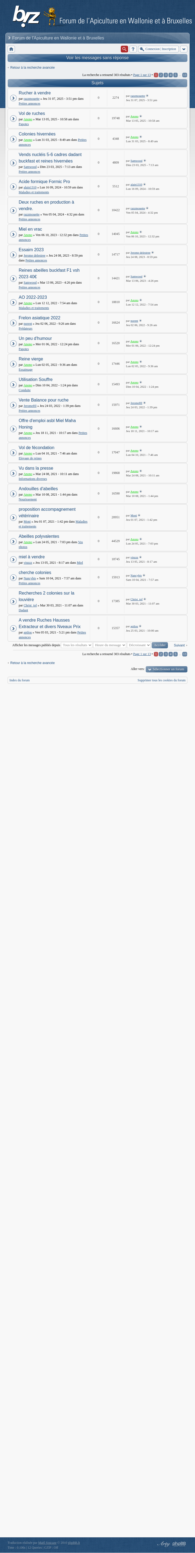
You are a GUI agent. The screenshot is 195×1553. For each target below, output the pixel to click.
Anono (28, 119)
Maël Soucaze (47, 1543)
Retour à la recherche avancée (32, 67)
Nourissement (28, 499)
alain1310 (30, 187)
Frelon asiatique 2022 (39, 318)
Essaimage (25, 369)
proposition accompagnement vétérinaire (47, 512)
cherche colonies (35, 572)
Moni (27, 521)
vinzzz (28, 563)
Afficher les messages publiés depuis (52, 645)
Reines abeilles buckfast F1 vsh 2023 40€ (49, 273)
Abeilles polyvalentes (39, 536)
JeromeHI (30, 406)
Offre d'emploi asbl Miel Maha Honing (47, 423)
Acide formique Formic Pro (44, 181)
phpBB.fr (74, 1543)
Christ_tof (30, 605)
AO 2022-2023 (33, 297)
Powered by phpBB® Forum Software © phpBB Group (179, 1544)
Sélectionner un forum (168, 669)
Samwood (30, 167)
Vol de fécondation (36, 447)
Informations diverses (33, 479)
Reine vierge (31, 359)
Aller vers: (138, 669)
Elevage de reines (30, 458)
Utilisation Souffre (36, 379)
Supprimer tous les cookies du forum (162, 680)
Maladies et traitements (34, 192)
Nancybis (30, 578)
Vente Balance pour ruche (44, 400)
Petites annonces (29, 103)
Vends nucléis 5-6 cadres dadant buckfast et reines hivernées (50, 157)
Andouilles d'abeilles (38, 488)
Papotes (24, 124)
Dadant (23, 610)
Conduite (25, 390)
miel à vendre (32, 557)
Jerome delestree (34, 255)
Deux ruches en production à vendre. (46, 205)
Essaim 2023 (31, 249)
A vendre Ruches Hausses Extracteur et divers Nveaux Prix (50, 623)
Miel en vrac (30, 229)
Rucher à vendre (35, 93)
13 (184, 75)
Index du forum (19, 680)
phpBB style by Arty (163, 1544)
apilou (28, 632)
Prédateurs (25, 328)
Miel (80, 563)
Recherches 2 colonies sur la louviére (46, 596)
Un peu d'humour (35, 338)
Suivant (179, 645)
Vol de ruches (32, 113)
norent (28, 324)
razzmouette (32, 99)
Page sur (142, 75)
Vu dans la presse (36, 468)
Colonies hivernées (37, 134)
